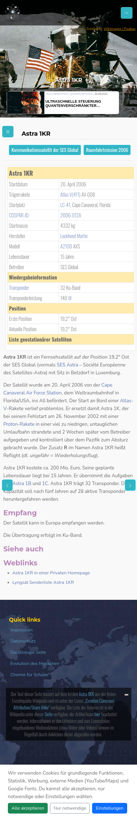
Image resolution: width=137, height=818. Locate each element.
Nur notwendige (70, 808)
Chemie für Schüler (29, 675)
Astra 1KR (86, 694)
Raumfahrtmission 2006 (107, 149)
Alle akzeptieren (28, 808)
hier (98, 714)
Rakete (27, 424)
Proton (10, 424)
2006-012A (70, 215)
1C (45, 483)
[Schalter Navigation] (127, 13)
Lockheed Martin (74, 235)
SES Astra (67, 365)
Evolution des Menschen (34, 663)
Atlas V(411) (70, 194)
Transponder (19, 287)
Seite (48, 714)
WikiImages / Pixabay (120, 29)
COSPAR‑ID (19, 215)
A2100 (66, 246)
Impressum (21, 630)
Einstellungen (109, 808)
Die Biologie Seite (28, 652)
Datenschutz (23, 641)
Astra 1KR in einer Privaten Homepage (51, 573)
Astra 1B (21, 483)
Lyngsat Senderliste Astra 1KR (43, 582)
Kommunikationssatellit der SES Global (45, 149)
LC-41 (65, 204)
